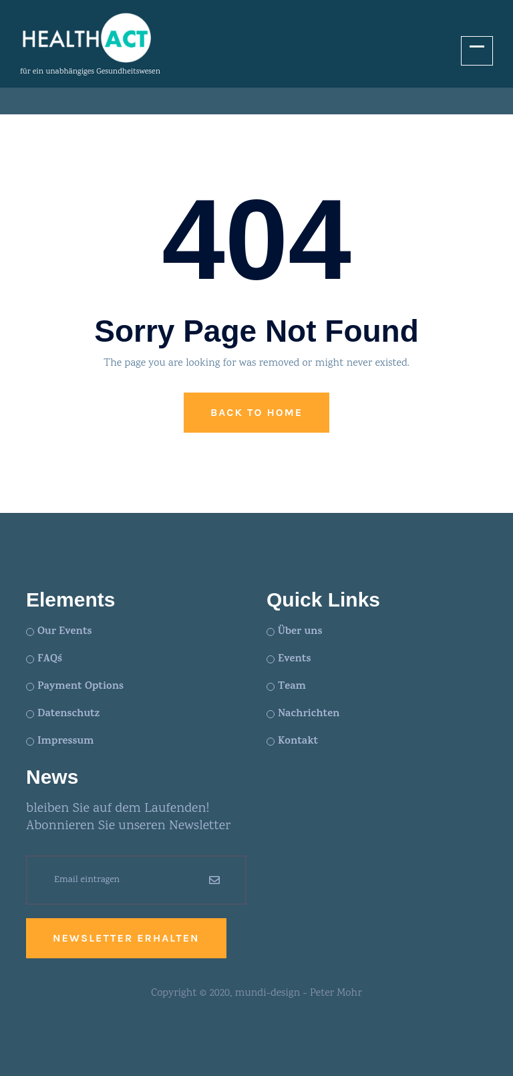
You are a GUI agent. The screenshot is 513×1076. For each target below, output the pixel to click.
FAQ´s (49, 659)
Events (294, 659)
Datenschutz (68, 714)
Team (292, 686)
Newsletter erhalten (126, 938)
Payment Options (80, 686)
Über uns (300, 632)
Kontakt (298, 741)
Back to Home (256, 412)
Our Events (64, 632)
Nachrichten (308, 714)
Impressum (65, 741)
